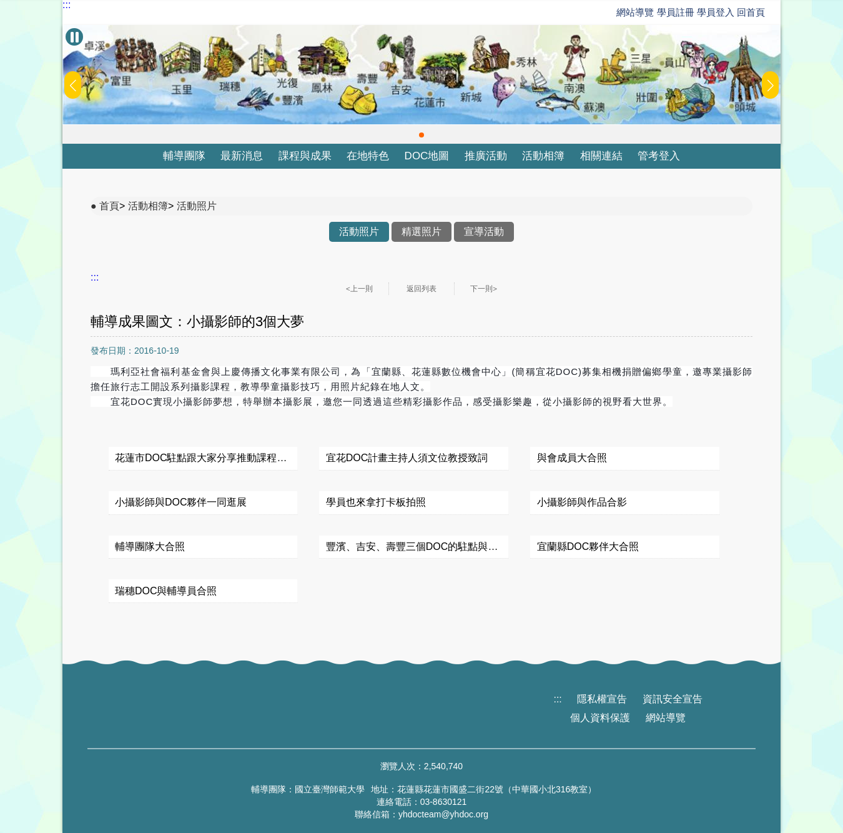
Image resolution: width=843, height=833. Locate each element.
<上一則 (359, 288)
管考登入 (659, 156)
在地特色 (368, 156)
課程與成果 (305, 156)
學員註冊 (675, 12)
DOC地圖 (427, 156)
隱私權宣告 (602, 699)
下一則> (483, 288)
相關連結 (601, 156)
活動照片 (197, 206)
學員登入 (715, 12)
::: (66, 5)
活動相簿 (543, 156)
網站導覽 (635, 12)
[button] (421, 134)
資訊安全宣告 (672, 699)
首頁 (109, 206)
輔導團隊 (184, 156)
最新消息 (241, 156)
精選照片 (421, 231)
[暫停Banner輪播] (74, 37)
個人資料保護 (600, 717)
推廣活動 (486, 156)
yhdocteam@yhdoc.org (443, 814)
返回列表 (421, 288)
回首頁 (751, 12)
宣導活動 (484, 231)
